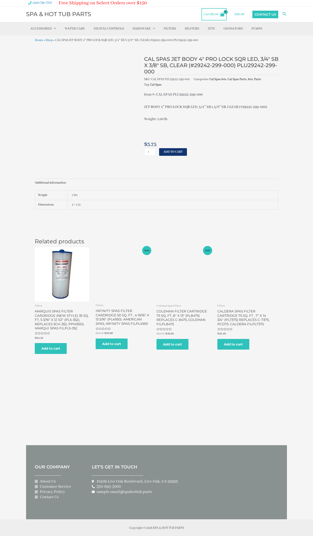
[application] (54, 28)
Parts (257, 79)
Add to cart (173, 151)
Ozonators (233, 29)
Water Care (75, 29)
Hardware (144, 28)
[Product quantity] (150, 151)
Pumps (256, 29)
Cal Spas (155, 84)
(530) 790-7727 (42, 3)
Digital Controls (109, 29)
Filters (170, 29)
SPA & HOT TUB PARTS (58, 14)
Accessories (43, 28)
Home (39, 40)
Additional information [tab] (50, 182)
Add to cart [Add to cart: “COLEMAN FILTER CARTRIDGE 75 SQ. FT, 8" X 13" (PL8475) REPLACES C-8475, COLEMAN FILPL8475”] (172, 344)
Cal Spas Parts (237, 79)
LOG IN (240, 14)
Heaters (192, 29)
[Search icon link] (285, 14)
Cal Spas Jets (217, 79)
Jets (211, 29)
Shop (49, 40)
